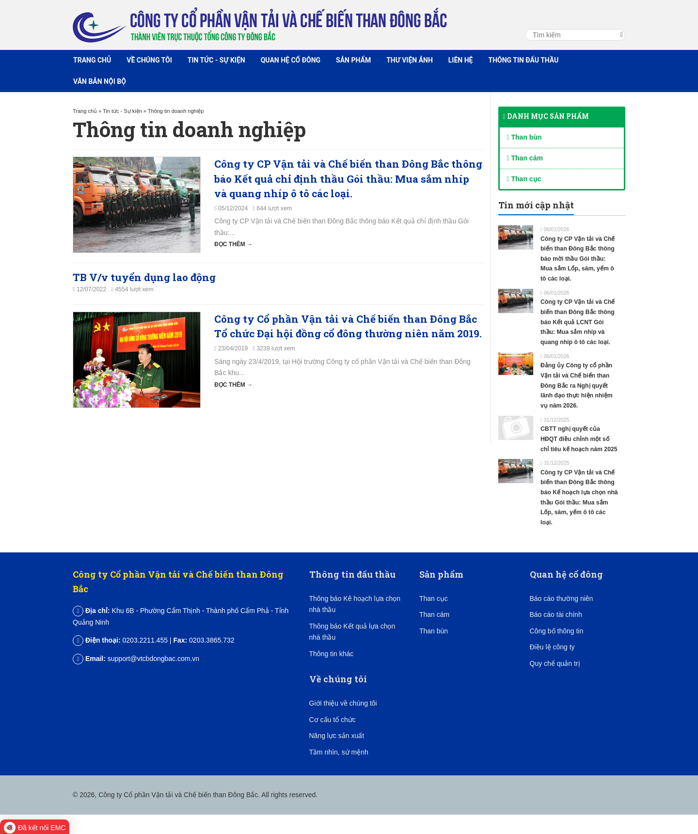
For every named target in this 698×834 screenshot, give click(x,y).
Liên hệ (460, 60)
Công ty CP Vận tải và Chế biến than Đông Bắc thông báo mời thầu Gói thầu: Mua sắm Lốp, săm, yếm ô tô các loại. (577, 259)
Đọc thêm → (233, 244)
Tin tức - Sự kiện (216, 60)
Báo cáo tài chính (556, 614)
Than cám (525, 158)
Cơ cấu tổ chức (332, 720)
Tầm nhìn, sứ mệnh (338, 752)
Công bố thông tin (557, 631)
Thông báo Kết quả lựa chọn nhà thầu (352, 632)
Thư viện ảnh (409, 60)
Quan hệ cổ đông (290, 60)
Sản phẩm (353, 60)
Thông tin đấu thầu (523, 60)
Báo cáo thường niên (561, 598)
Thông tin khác (331, 654)
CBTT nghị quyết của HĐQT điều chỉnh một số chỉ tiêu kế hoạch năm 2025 (579, 438)
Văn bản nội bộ (99, 81)
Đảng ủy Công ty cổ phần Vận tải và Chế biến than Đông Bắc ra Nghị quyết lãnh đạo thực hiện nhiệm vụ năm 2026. (576, 385)
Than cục (524, 179)
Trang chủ (92, 60)
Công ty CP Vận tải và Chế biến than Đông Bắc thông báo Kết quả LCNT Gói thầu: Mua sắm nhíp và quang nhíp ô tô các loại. (577, 322)
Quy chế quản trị (555, 663)
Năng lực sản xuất (337, 736)
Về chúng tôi (149, 60)
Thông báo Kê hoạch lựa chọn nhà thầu (354, 604)
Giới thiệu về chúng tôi (343, 703)
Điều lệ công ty (552, 647)
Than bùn (524, 137)
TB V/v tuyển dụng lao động (144, 277)
